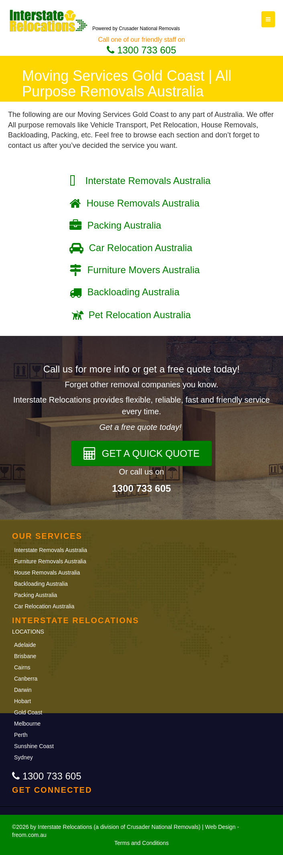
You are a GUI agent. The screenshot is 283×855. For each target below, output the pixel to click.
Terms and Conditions (141, 843)
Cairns (22, 667)
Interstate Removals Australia (50, 550)
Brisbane (26, 656)
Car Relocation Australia (44, 606)
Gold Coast (28, 712)
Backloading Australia (41, 584)
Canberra (25, 678)
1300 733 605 (141, 50)
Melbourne (27, 723)
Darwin (23, 690)
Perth (20, 735)
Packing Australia (35, 595)
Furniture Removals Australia (50, 561)
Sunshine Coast (34, 746)
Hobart (22, 701)
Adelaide (25, 645)
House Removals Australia (47, 572)
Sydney (23, 757)
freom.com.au (29, 835)
